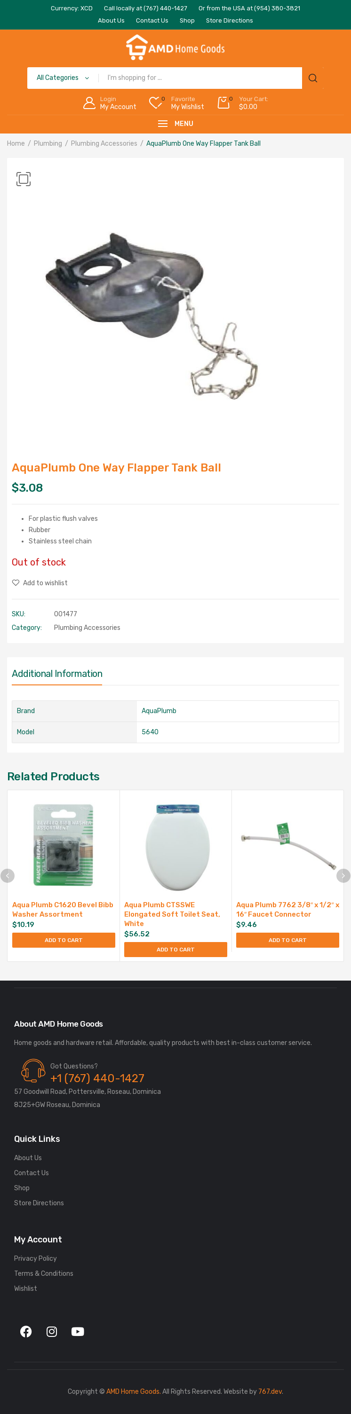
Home (16, 144)
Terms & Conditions (43, 1274)
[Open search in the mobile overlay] (175, 78)
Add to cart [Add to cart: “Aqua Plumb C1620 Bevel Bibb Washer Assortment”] (64, 940)
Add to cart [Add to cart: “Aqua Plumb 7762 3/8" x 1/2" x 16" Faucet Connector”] (288, 940)
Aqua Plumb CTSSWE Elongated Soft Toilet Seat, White (172, 914)
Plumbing (48, 144)
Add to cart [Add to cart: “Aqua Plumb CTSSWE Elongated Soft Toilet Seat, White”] (176, 949)
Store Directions (39, 1203)
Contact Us (31, 1173)
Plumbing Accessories (104, 144)
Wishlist (25, 1289)
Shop (22, 1188)
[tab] (57, 676)
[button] (23, 179)
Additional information (57, 673)
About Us (28, 1158)
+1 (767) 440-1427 (97, 1078)
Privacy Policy (35, 1259)
